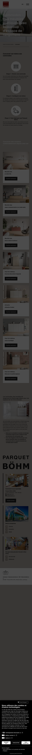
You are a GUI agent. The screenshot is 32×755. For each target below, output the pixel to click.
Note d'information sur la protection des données (14, 749)
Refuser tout (6, 743)
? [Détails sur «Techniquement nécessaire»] (22, 732)
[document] (16, 718)
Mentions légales (5, 748)
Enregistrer (16, 742)
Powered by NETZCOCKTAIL (16, 753)
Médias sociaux (9, 735)
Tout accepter (25, 743)
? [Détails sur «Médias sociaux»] (16, 735)
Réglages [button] (5, 750)
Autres (7, 738)
